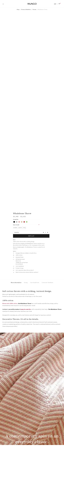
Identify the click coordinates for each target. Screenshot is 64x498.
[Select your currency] (55, 4)
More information (16, 236)
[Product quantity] (45, 185)
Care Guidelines (20, 219)
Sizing (26, 236)
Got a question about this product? (25, 223)
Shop (18, 9)
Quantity (16, 185)
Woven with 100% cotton (9, 257)
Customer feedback (47, 236)
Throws (34, 9)
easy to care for (26, 262)
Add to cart (31, 189)
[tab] (16, 236)
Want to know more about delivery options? (27, 225)
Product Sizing (19, 221)
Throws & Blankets (26, 9)
